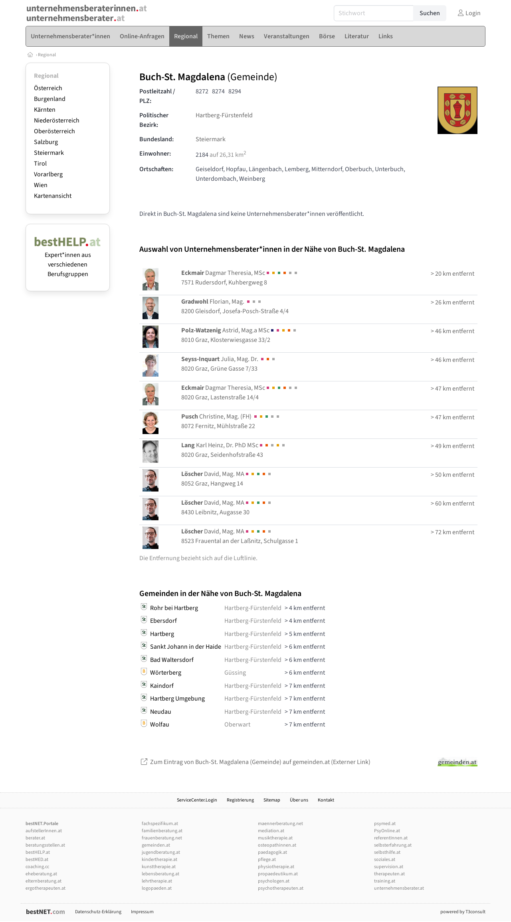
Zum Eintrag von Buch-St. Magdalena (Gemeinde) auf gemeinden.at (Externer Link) (254, 762)
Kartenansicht (52, 196)
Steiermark (49, 152)
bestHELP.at (38, 852)
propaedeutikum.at (278, 874)
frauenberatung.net (162, 838)
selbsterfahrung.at (393, 845)
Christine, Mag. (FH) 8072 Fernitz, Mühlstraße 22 (231, 421)
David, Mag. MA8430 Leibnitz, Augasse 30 (226, 507)
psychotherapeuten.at (280, 888)
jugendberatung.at (161, 852)
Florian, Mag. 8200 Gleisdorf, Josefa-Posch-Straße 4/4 (235, 306)
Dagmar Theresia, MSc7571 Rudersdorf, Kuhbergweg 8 (240, 278)
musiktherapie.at (275, 838)
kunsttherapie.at (159, 866)
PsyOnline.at (387, 830)
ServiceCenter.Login (197, 800)
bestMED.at (37, 859)
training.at (384, 881)
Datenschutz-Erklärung (98, 911)
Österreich (48, 88)
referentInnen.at (391, 838)
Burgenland (49, 99)
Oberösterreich (54, 131)
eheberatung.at (41, 874)
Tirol (40, 163)
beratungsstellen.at (45, 845)
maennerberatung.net (280, 823)
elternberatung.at (43, 881)
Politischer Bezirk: (153, 120)
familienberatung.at (162, 830)
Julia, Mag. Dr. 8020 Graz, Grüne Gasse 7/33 (228, 364)
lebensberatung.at (160, 874)
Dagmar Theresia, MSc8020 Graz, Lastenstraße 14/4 (240, 392)
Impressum (142, 911)
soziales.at (384, 859)
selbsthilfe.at (387, 852)
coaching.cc (37, 866)
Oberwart (237, 724)
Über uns (299, 800)
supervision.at (388, 866)
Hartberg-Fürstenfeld (224, 115)
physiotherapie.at (276, 866)
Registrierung (240, 800)
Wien (41, 185)
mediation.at (271, 830)
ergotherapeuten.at (45, 888)
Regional (47, 54)
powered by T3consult (462, 911)
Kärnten (44, 109)
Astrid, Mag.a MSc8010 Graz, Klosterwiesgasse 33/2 (239, 335)
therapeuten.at (389, 874)
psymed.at (385, 823)
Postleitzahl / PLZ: (157, 96)
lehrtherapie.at (157, 881)
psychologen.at (273, 881)
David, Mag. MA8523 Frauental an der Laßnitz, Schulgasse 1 (239, 536)
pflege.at (267, 859)
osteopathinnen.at (277, 845)
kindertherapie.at (159, 859)
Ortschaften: (156, 169)
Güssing (235, 672)
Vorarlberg (48, 174)
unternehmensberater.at (399, 888)
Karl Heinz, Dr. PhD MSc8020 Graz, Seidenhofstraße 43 (233, 450)
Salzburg (46, 142)
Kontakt (326, 800)
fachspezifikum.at (160, 823)
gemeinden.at (156, 845)
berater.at (35, 838)
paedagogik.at (272, 852)
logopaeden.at (157, 888)
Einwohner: (155, 153)
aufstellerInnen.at (44, 830)
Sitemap (271, 800)
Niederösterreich (56, 120)
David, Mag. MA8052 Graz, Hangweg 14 (226, 479)
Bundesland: (156, 139)
